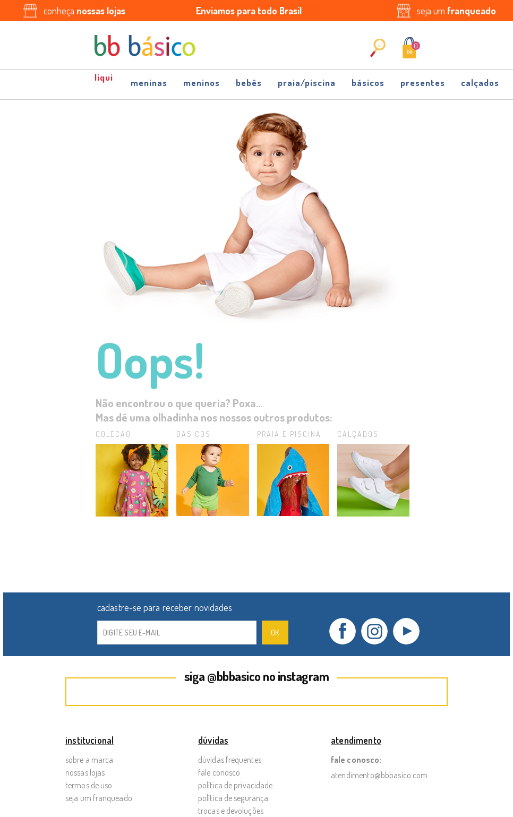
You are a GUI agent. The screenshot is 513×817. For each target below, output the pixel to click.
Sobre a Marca (89, 759)
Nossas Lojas (85, 772)
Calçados (480, 82)
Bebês (249, 82)
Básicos (368, 82)
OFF (105, 82)
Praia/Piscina (307, 82)
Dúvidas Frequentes (229, 759)
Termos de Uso (88, 785)
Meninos (201, 82)
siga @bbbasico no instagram (256, 676)
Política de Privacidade (235, 785)
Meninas (149, 82)
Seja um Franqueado (98, 798)
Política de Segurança (233, 798)
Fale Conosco (219, 772)
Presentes (422, 82)
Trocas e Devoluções (230, 810)
